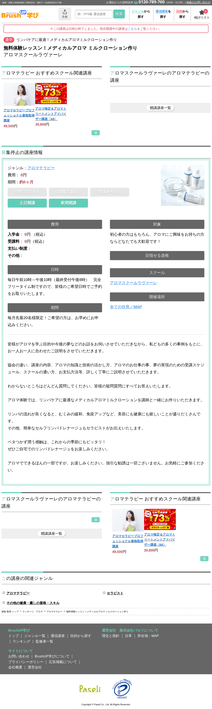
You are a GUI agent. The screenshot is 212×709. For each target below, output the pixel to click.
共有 (65, 13)
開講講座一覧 (160, 108)
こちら (132, 28)
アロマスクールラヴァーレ (133, 283)
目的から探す (80, 636)
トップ (13, 636)
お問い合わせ (18, 656)
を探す (163, 14)
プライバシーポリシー (25, 662)
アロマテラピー (41, 168)
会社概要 (15, 667)
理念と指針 (110, 636)
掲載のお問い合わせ (198, 2)
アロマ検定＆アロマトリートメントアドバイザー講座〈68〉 (50, 113)
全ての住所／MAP (126, 307)
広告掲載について (63, 662)
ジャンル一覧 (34, 636)
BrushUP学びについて (52, 656)
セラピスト (115, 593)
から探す (140, 14)
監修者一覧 (44, 641)
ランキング (21, 641)
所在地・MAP (148, 636)
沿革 (128, 636)
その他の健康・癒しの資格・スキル (32, 603)
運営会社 (35, 667)
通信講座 (58, 636)
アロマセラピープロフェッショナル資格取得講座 (19, 115)
